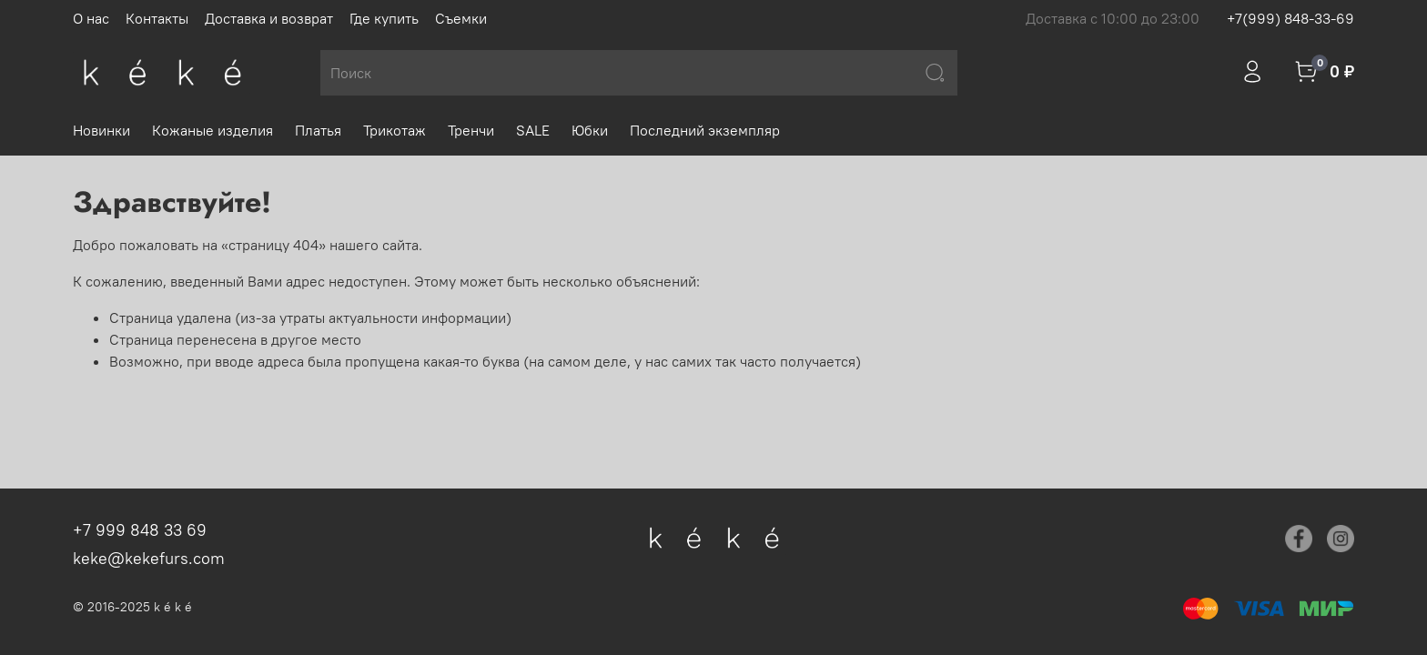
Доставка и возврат (269, 18)
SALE (533, 130)
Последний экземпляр (705, 130)
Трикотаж (394, 130)
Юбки (590, 130)
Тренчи (471, 130)
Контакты (157, 18)
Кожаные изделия (212, 130)
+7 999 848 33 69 (140, 529)
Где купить (384, 18)
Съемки (461, 18)
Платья (318, 130)
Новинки (101, 130)
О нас (91, 18)
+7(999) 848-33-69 (1290, 18)
